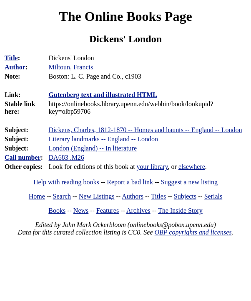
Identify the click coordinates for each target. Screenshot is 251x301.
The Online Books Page (125, 16)
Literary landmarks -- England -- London (103, 139)
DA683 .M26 (66, 157)
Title (11, 57)
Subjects (185, 196)
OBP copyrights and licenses (192, 232)
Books (56, 210)
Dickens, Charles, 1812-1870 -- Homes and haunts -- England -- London (145, 129)
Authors (132, 196)
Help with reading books (66, 182)
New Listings (97, 196)
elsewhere (191, 166)
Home (37, 196)
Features (107, 210)
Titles (158, 196)
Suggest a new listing (189, 182)
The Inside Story (180, 210)
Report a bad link (130, 182)
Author (15, 67)
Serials (213, 196)
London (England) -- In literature (93, 148)
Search (62, 196)
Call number (23, 157)
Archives (138, 210)
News (80, 210)
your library (152, 166)
